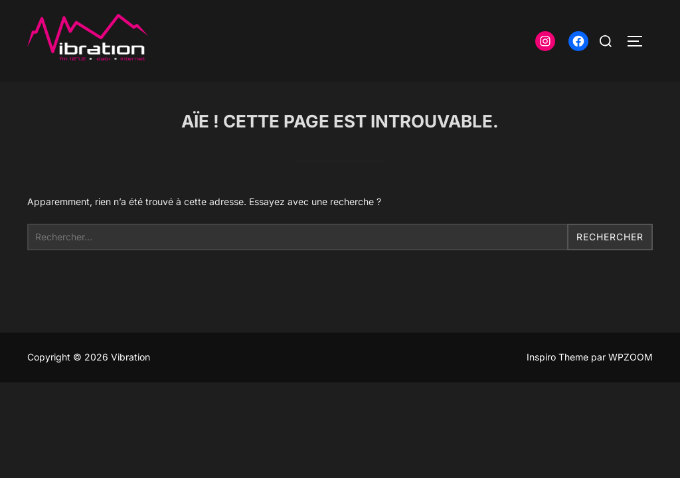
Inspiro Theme (557, 356)
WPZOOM (630, 356)
